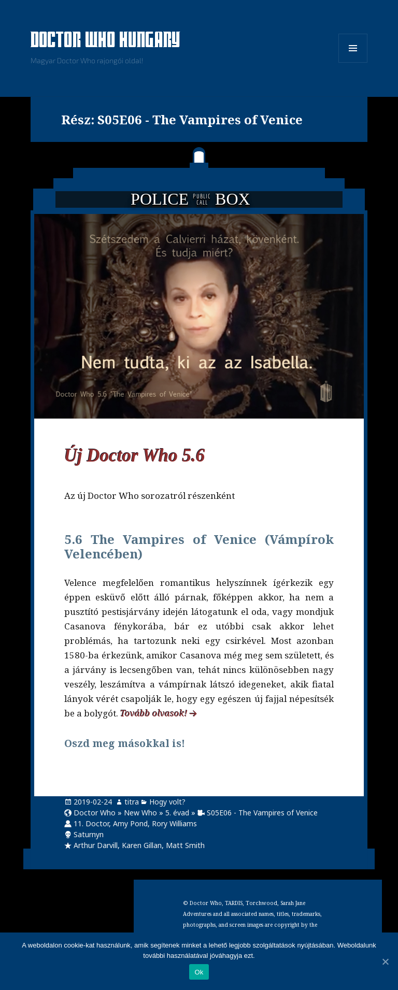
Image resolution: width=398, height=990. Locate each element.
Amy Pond (130, 823)
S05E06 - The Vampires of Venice (262, 812)
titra (131, 802)
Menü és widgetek (353, 62)
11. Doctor (91, 823)
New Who (140, 812)
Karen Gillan (142, 845)
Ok (198, 972)
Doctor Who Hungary (106, 41)
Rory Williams (174, 823)
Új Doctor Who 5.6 (134, 456)
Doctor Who (95, 812)
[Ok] (385, 961)
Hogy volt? (167, 802)
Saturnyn (89, 834)
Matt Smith (185, 845)
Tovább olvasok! (154, 713)
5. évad (177, 812)
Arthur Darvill (96, 845)
